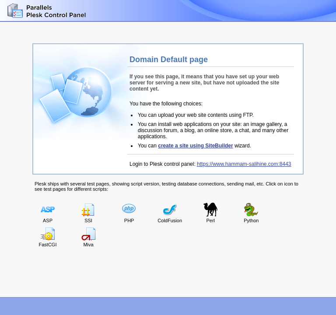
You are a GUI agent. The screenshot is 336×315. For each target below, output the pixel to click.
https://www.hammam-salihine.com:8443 (244, 164)
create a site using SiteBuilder (195, 146)
